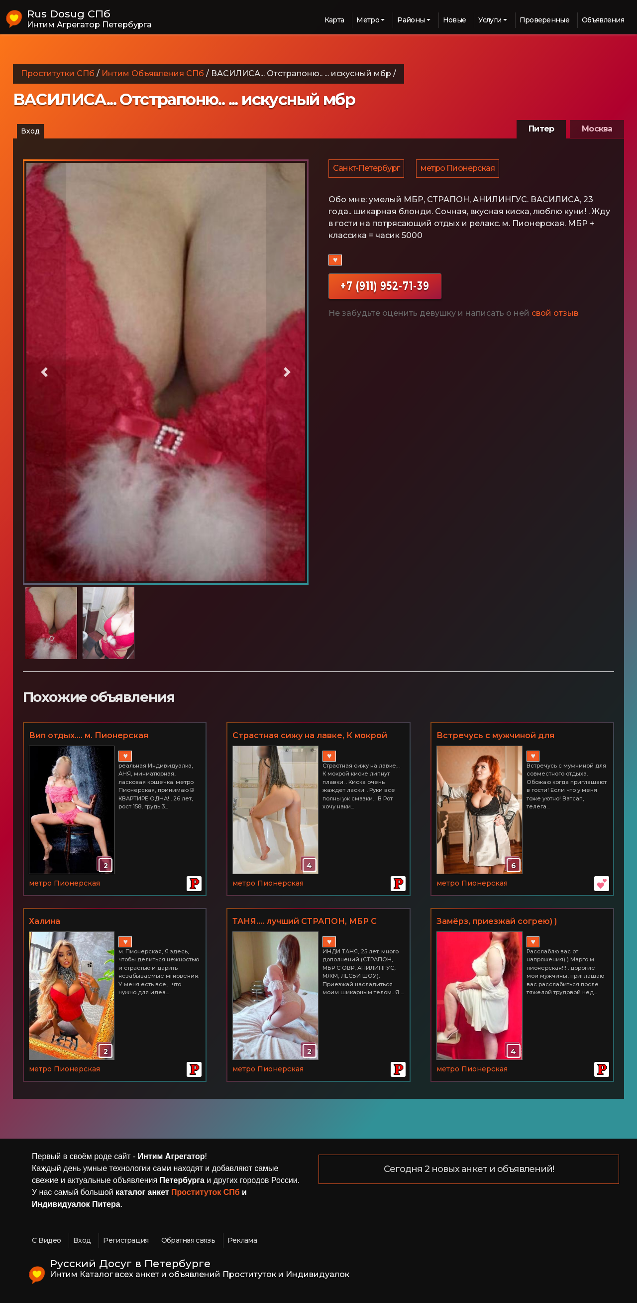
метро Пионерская (459, 170)
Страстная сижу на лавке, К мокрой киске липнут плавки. (309, 736)
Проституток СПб (205, 1192)
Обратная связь (188, 1240)
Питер (541, 128)
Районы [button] (411, 19)
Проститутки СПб (58, 73)
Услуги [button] (489, 19)
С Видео (46, 1240)
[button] (44, 372)
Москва (597, 128)
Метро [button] (367, 19)
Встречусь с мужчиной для (495, 735)
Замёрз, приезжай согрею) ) (496, 921)
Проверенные (544, 19)
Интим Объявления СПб (153, 73)
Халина (44, 921)
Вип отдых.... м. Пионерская (88, 735)
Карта (334, 19)
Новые (454, 19)
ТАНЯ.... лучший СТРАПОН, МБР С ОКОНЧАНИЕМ (304, 921)
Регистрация (125, 1240)
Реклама (242, 1240)
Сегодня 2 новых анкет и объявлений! (469, 1169)
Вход (30, 131)
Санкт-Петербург (366, 170)
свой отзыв (554, 316)
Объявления (603, 19)
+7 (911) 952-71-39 (384, 289)
